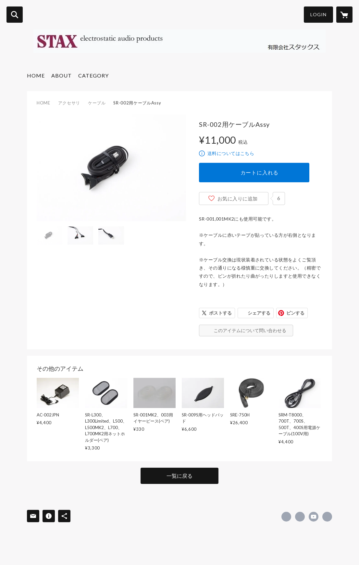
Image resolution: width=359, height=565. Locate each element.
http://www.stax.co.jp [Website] (327, 517)
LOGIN (318, 14)
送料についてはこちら (230, 153)
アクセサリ (69, 102)
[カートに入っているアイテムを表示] (344, 14)
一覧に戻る (179, 476)
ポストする (220, 313)
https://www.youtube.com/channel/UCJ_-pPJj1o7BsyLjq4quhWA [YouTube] (313, 517)
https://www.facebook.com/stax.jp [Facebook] (286, 517)
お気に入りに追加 (237, 198)
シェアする (259, 313)
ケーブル (97, 102)
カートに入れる (260, 172)
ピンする (295, 313)
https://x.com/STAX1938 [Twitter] (300, 517)
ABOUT (61, 75)
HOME (36, 75)
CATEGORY (93, 75)
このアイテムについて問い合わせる (250, 330)
